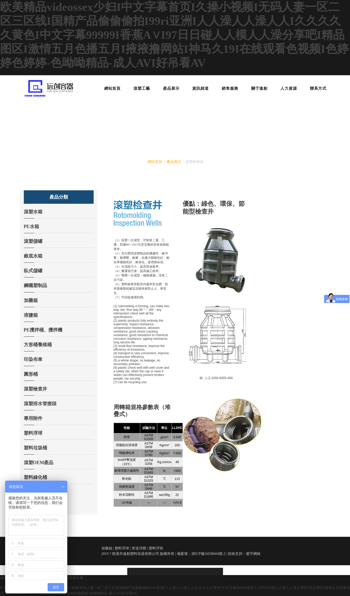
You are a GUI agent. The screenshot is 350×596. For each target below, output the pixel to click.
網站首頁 (155, 162)
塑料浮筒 (156, 548)
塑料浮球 (122, 548)
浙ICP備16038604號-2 (208, 554)
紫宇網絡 (253, 554)
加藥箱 (106, 548)
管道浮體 (139, 548)
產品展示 (174, 162)
